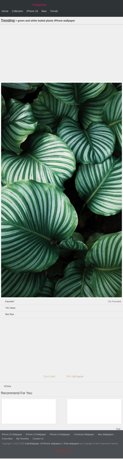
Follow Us (64, 451)
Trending (8, 20)
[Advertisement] (61, 52)
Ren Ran (9, 314)
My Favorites (22, 438)
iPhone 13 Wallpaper (36, 434)
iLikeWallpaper (32, 443)
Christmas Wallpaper (84, 434)
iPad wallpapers (71, 443)
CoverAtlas (7, 438)
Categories (39, 4)
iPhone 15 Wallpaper (12, 434)
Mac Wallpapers (106, 434)
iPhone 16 (32, 11)
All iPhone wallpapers (50, 443)
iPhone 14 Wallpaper (60, 434)
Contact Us (38, 438)
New (44, 11)
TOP (118, 429)
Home (5, 11)
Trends (54, 11)
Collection (17, 11)
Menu (119, 11)
